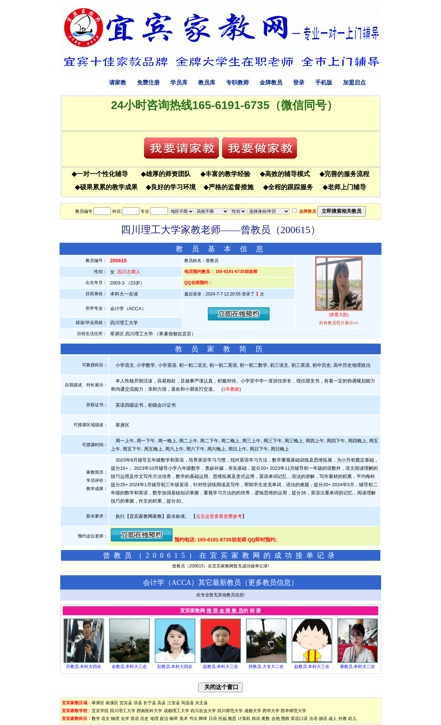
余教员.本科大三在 (129, 666)
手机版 (323, 82)
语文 (105, 718)
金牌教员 (271, 82)
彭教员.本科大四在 (175, 666)
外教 (342, 718)
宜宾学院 (100, 710)
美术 (183, 718)
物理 (115, 718)
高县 (161, 702)
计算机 (244, 718)
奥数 (265, 718)
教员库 (206, 82)
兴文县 (201, 702)
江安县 (173, 702)
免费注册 (148, 82)
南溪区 (112, 702)
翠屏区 (98, 702)
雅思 (232, 718)
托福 (222, 718)
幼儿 (352, 718)
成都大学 (252, 710)
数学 (96, 718)
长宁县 (149, 702)
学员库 (179, 82)
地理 (154, 718)
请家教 (117, 82)
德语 (323, 718)
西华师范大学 (293, 710)
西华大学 (271, 710)
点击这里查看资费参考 (219, 516)
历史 (144, 718)
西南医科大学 (149, 710)
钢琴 (173, 718)
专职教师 (237, 82)
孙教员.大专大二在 (266, 666)
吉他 (275, 718)
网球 (203, 718)
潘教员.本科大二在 (357, 666)
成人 (332, 718)
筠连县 (187, 702)
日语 (213, 718)
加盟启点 (354, 82)
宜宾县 (125, 702)
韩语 (256, 718)
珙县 (138, 702)
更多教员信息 (269, 582)
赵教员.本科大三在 (220, 666)
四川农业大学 (203, 710)
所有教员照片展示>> (338, 322)
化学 (125, 718)
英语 (134, 718)
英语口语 (299, 718)
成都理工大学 (176, 710)
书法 (193, 718)
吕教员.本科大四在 (83, 666)
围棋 (285, 718)
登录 (298, 82)
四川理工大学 (122, 710)
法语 (313, 718)
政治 (164, 718)
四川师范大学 (230, 710)
